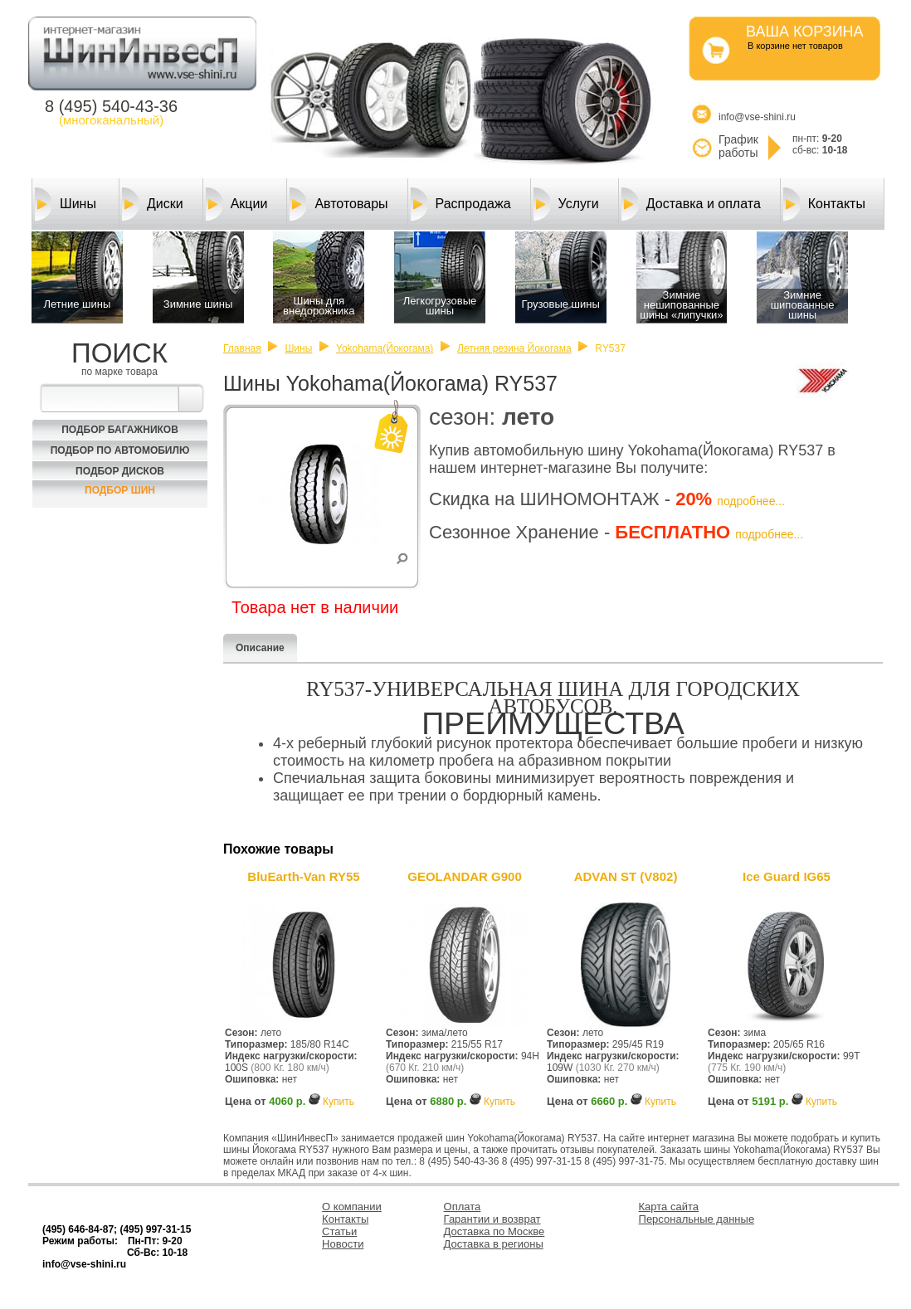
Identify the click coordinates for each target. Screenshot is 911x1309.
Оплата (462, 1206)
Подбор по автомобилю (120, 450)
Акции (237, 204)
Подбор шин (120, 490)
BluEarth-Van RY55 (303, 876)
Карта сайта (669, 1206)
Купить (338, 1101)
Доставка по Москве (494, 1231)
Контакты (824, 204)
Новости (342, 1244)
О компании (352, 1206)
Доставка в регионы (493, 1244)
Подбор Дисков (120, 471)
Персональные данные (697, 1219)
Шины (65, 204)
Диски (152, 204)
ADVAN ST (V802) (626, 876)
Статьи (339, 1231)
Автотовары (338, 204)
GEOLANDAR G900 (464, 876)
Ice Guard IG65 (787, 876)
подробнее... (751, 501)
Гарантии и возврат (492, 1219)
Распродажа (461, 204)
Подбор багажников (119, 430)
